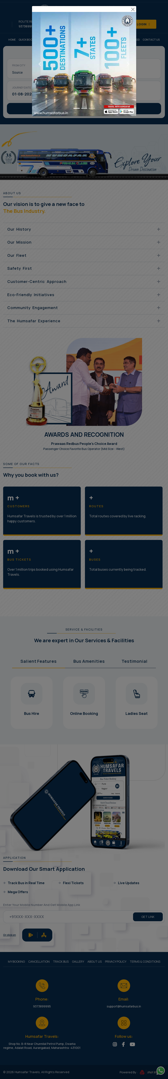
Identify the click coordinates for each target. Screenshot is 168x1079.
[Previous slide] (40, 11)
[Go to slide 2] (84, 6)
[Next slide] (128, 11)
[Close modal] (132, 6)
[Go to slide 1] (76, 6)
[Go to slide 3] (91, 6)
